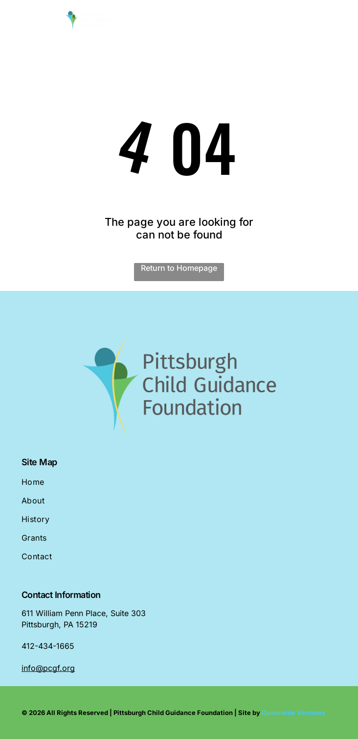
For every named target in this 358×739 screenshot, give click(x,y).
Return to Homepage (179, 268)
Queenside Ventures (293, 712)
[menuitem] (179, 486)
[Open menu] (335, 20)
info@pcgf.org (48, 668)
